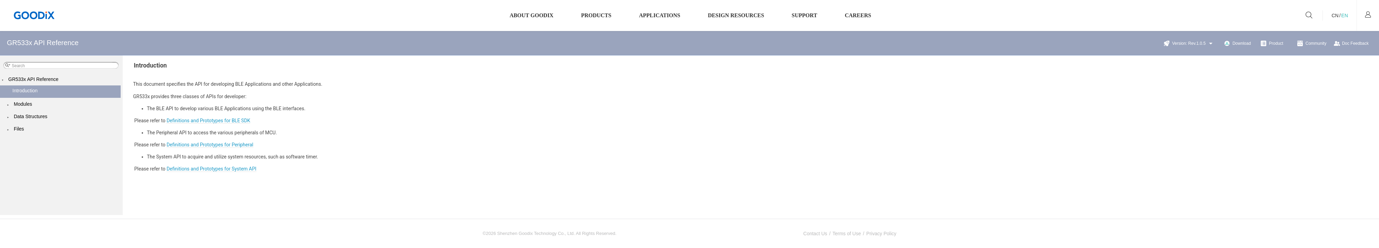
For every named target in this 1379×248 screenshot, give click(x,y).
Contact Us (815, 233)
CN (1334, 15)
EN (1344, 15)
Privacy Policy (881, 233)
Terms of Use (847, 233)
